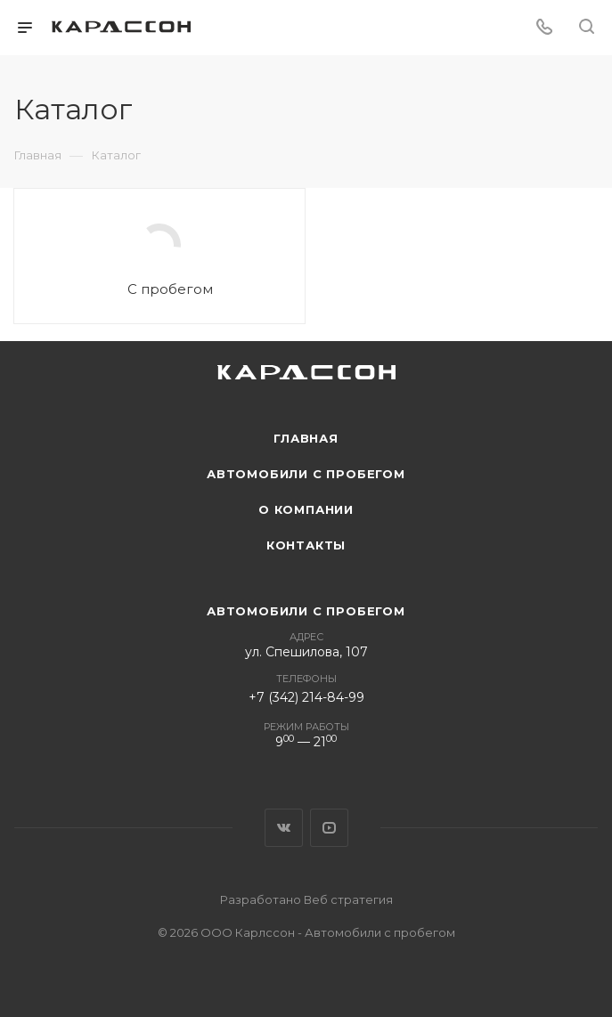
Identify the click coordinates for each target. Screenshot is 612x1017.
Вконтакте (284, 828)
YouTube (329, 828)
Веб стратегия (348, 899)
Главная (306, 438)
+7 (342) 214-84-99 (306, 697)
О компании (306, 509)
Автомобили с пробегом (306, 474)
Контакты (306, 545)
